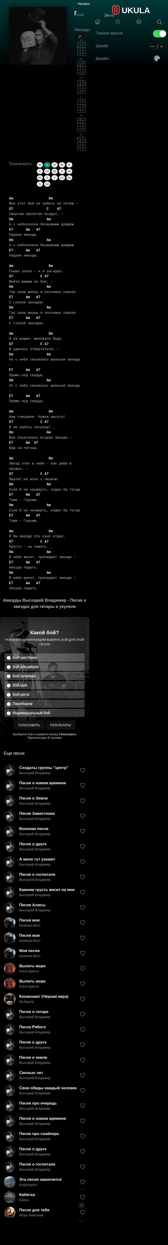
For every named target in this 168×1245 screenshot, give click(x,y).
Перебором (22, 704)
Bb (61, 164)
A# (54, 164)
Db (54, 171)
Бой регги (21, 694)
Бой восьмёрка (25, 667)
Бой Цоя (20, 685)
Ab (39, 164)
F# (61, 177)
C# (47, 171)
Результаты (60, 725)
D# (69, 171)
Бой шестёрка (25, 657)
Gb (69, 177)
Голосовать (29, 725)
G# (47, 184)
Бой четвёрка (24, 676)
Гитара (83, 4)
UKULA (136, 10)
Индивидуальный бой (31, 713)
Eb (39, 177)
